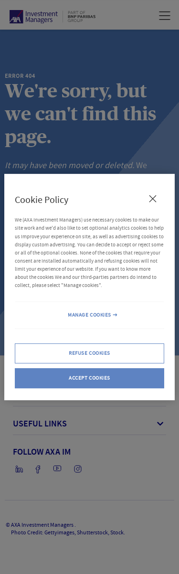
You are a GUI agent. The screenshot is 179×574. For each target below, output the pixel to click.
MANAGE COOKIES (89, 315)
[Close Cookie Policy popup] (152, 198)
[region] (89, 287)
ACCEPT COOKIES (89, 378)
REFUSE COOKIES (89, 353)
